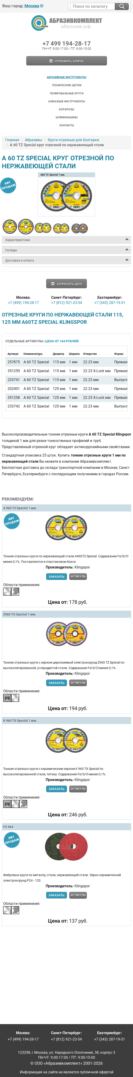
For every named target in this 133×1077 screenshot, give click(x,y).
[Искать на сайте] (122, 6)
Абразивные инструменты (66, 77)
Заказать (56, 576)
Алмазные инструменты (66, 101)
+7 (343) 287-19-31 (109, 303)
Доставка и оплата (19, 260)
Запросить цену (66, 284)
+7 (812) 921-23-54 (66, 303)
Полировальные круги (66, 93)
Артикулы (78, 576)
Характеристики (17, 240)
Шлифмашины (66, 117)
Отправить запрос (66, 61)
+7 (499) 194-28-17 (23, 303)
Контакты (66, 125)
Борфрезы (66, 109)
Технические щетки (66, 85)
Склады (11, 250)
